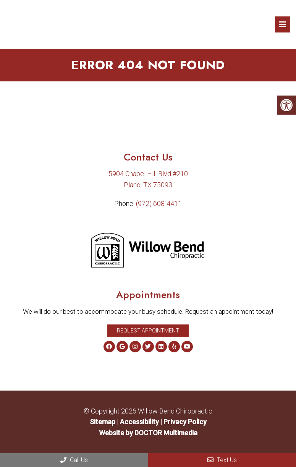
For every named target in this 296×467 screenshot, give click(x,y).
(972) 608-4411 (159, 203)
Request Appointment (148, 331)
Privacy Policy (185, 422)
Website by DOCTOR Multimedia (148, 433)
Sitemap (102, 422)
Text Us (222, 460)
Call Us (74, 460)
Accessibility (139, 422)
